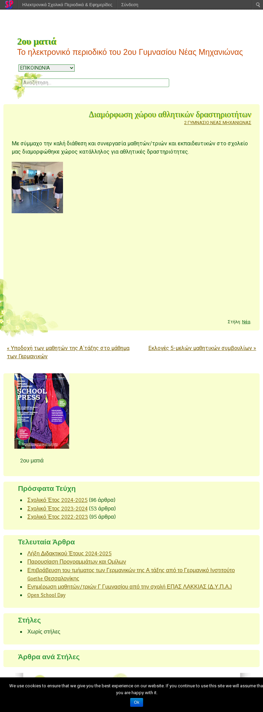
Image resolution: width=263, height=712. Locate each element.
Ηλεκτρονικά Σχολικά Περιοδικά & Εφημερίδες (67, 4)
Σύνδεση (129, 4)
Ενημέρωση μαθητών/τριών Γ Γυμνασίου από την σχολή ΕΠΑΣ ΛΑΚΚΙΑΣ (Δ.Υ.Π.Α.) (129, 587)
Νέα (246, 321)
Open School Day (46, 595)
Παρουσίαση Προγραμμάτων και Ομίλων (76, 562)
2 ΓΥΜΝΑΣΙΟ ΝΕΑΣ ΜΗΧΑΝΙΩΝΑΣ (217, 122)
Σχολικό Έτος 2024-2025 (57, 500)
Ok (136, 702)
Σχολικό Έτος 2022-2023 (57, 517)
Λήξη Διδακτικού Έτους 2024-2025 (69, 553)
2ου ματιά (36, 41)
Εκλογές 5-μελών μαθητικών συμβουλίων (202, 348)
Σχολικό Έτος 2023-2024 (57, 508)
